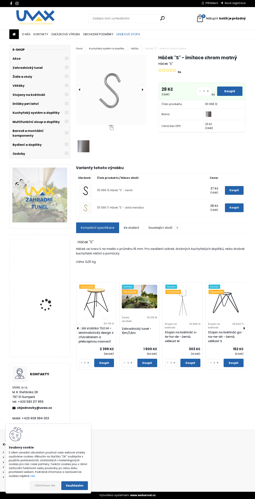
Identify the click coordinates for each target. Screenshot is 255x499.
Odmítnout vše (45, 485)
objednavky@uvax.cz (34, 408)
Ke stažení (131, 227)
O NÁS (26, 34)
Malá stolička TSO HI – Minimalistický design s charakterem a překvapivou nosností (96, 334)
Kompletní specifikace (97, 227)
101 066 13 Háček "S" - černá (114, 190)
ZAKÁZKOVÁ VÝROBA (65, 34)
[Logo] (35, 18)
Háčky (135, 48)
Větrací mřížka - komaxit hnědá (45, 293)
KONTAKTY (40, 34)
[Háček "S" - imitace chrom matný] (111, 89)
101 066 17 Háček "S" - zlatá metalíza (120, 207)
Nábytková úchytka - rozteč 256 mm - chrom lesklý (50, 337)
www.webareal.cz (143, 495)
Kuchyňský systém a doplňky (106, 48)
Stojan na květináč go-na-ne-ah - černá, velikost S (225, 336)
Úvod (79, 48)
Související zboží (164, 227)
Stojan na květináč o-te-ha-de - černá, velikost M (181, 336)
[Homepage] (14, 34)
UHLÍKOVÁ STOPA (128, 34)
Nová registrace (235, 3)
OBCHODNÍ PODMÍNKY (98, 34)
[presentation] (80, 89)
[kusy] (203, 91)
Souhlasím (74, 485)
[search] (162, 18)
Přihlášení (212, 3)
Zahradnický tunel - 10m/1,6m (136, 331)
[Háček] (83, 146)
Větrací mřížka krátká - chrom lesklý (50, 262)
